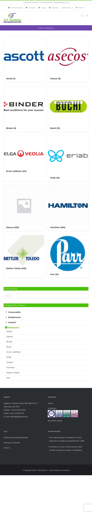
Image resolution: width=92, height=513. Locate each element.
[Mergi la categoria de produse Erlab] (68, 158)
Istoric (50, 403)
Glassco (9, 362)
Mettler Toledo (12, 372)
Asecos (9, 336)
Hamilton (10, 367)
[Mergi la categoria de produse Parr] (68, 256)
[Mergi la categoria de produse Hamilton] (68, 208)
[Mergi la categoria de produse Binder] (24, 109)
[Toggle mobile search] (82, 15)
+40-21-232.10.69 (45, 2)
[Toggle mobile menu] (87, 15)
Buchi (9, 347)
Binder (9, 342)
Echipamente (14, 317)
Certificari (52, 408)
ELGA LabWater (13, 352)
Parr (8, 378)
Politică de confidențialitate (16, 437)
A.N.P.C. (7, 448)
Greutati (12, 322)
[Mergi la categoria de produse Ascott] (24, 59)
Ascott (9, 331)
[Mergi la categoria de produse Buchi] (68, 109)
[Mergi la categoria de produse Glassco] (24, 208)
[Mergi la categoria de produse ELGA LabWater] (24, 155)
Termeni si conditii (12, 443)
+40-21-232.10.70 (16, 413)
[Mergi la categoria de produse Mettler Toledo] (24, 253)
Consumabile (14, 312)
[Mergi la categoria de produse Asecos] (68, 59)
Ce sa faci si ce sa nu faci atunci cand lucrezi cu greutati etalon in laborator (65, 448)
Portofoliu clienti (55, 421)
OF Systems (42, 470)
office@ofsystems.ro (61, 2)
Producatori (13, 327)
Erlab (8, 357)
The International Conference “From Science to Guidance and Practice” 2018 (66, 439)
